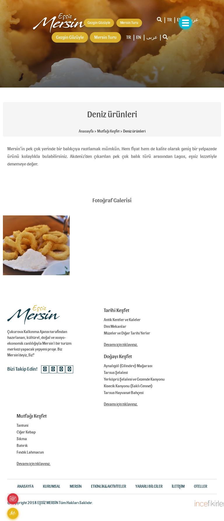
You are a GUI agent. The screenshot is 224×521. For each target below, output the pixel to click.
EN (138, 37)
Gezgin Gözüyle (70, 37)
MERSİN (76, 487)
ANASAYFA (25, 487)
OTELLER (200, 487)
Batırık (22, 446)
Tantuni (22, 426)
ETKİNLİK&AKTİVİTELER (108, 487)
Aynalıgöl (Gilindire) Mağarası (128, 366)
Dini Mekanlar (115, 327)
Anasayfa (86, 131)
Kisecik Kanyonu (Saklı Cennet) (128, 386)
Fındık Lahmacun (30, 452)
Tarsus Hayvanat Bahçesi (124, 393)
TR (169, 19)
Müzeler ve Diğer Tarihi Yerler (127, 333)
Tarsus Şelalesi (116, 373)
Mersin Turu (105, 37)
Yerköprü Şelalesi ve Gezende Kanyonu (134, 379)
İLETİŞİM (178, 487)
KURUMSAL (51, 487)
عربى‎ (192, 19)
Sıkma (22, 439)
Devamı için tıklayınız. (121, 345)
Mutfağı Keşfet (108, 131)
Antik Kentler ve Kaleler (122, 320)
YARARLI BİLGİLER (148, 487)
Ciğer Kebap (26, 432)
